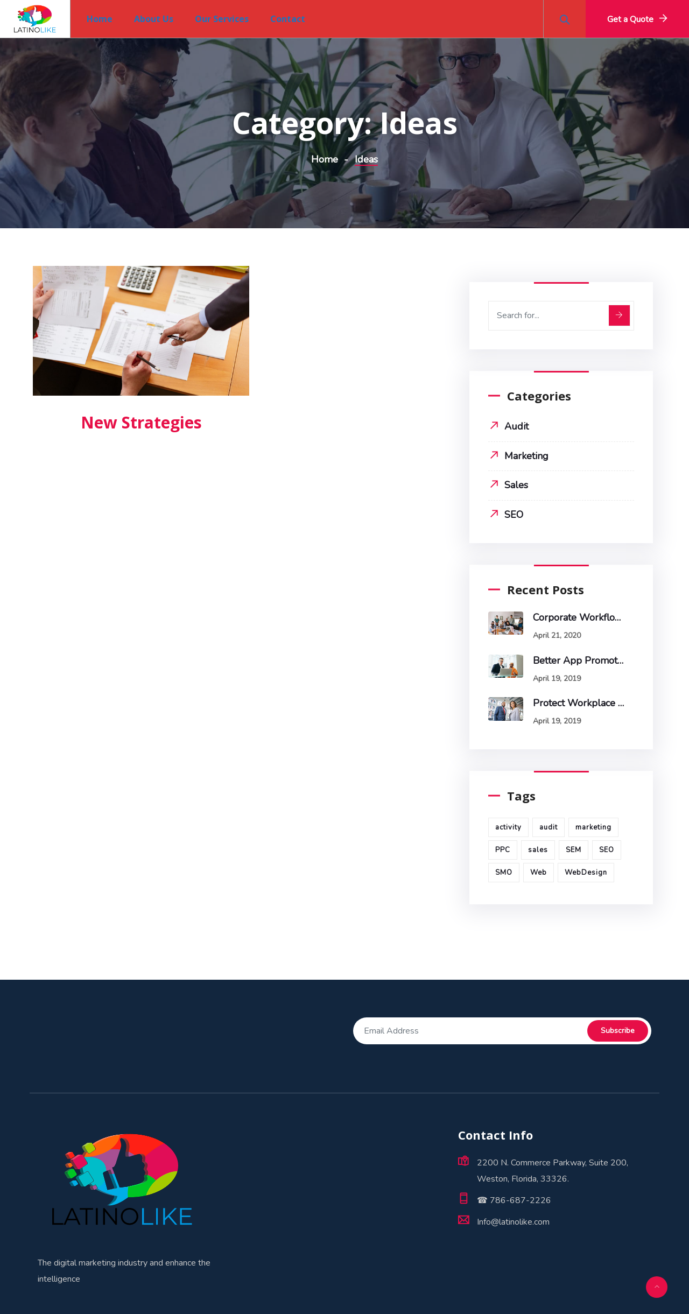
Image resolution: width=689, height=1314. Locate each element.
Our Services (222, 19)
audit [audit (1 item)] (548, 827)
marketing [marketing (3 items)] (593, 827)
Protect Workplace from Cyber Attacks (578, 703)
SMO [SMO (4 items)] (503, 872)
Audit (516, 426)
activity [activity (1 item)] (508, 827)
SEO (513, 514)
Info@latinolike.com (513, 1222)
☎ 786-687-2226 (514, 1200)
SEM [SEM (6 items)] (573, 850)
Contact (287, 19)
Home (100, 19)
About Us (153, 19)
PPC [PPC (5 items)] (502, 850)
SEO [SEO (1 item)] (606, 850)
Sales (516, 485)
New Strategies (141, 422)
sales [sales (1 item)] (538, 850)
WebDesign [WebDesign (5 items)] (586, 872)
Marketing (526, 455)
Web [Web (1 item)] (538, 872)
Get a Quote (630, 19)
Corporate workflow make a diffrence (578, 617)
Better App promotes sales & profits (578, 660)
